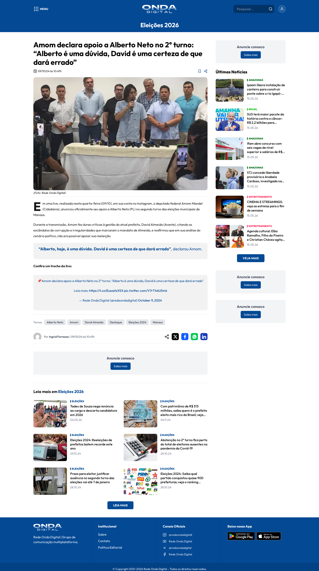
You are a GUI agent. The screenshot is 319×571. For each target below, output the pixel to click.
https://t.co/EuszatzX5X (106, 291)
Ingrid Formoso (59, 337)
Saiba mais (120, 366)
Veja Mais (251, 258)
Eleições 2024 (137, 322)
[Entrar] (282, 9)
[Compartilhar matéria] (206, 71)
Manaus (158, 322)
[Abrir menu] (40, 9)
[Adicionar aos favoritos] (199, 71)
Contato (104, 541)
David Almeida (94, 322)
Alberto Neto (55, 322)
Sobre (102, 534)
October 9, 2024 (150, 300)
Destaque (116, 322)
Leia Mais (120, 505)
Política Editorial (110, 547)
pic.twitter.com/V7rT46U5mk (145, 291)
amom (74, 322)
